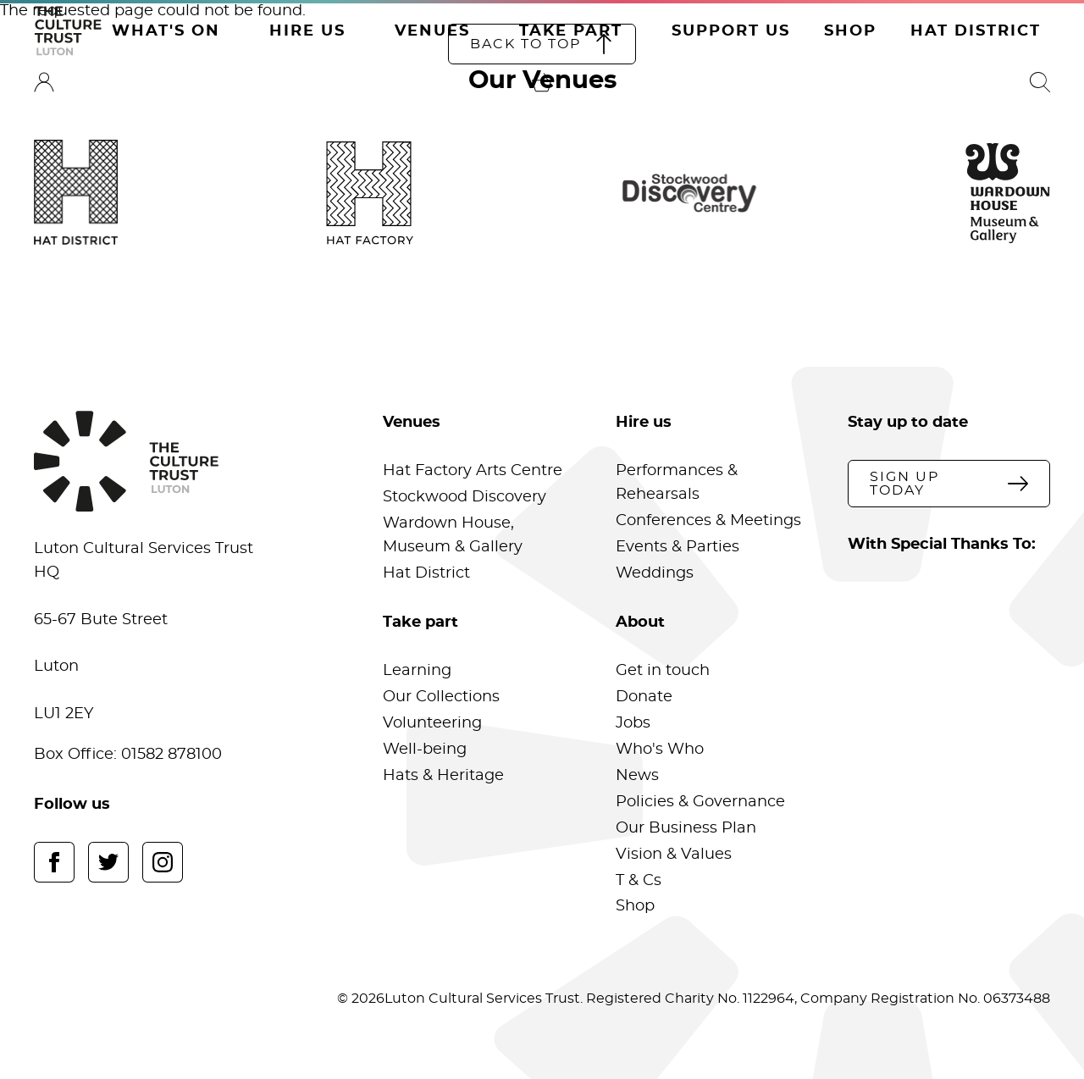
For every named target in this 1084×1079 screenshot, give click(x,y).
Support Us (731, 31)
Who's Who (660, 749)
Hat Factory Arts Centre (472, 471)
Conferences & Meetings (708, 520)
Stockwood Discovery (464, 497)
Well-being (425, 749)
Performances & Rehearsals (677, 482)
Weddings (655, 573)
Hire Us (307, 31)
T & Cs (638, 880)
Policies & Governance (700, 802)
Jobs (633, 723)
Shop (850, 31)
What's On (166, 31)
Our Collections (441, 697)
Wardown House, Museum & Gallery (453, 535)
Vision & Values (674, 854)
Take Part (570, 31)
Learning (417, 670)
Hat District (975, 31)
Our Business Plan (686, 828)
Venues (432, 31)
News (637, 775)
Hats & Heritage (443, 775)
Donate (644, 697)
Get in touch (663, 670)
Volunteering (432, 723)
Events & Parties (677, 547)
